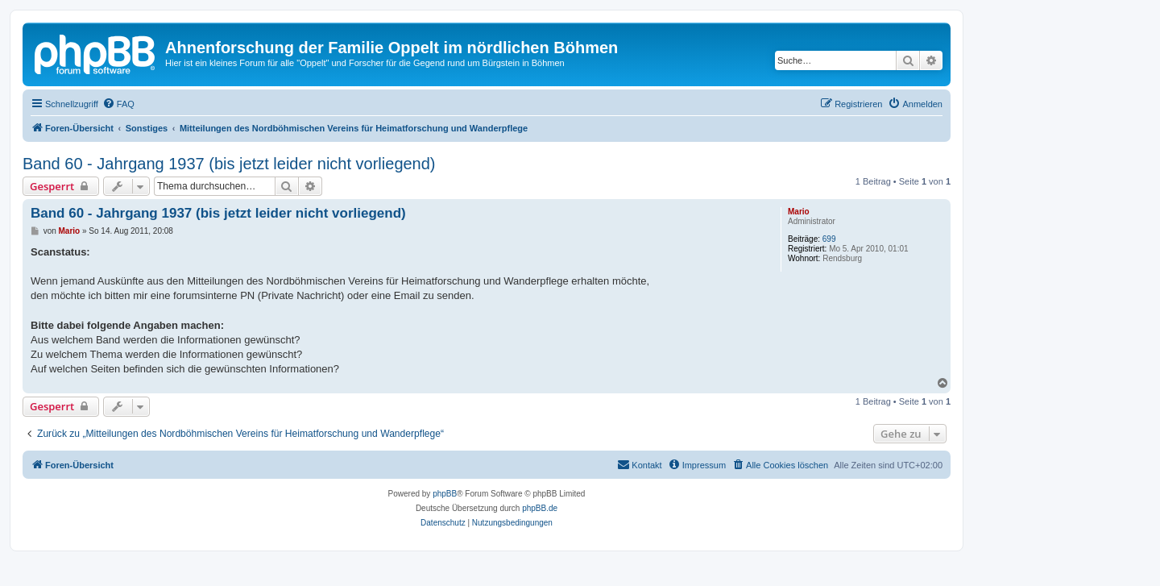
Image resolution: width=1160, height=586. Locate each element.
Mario (799, 211)
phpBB (445, 493)
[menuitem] (118, 104)
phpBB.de (539, 508)
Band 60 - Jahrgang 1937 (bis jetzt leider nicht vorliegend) (229, 163)
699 (829, 239)
